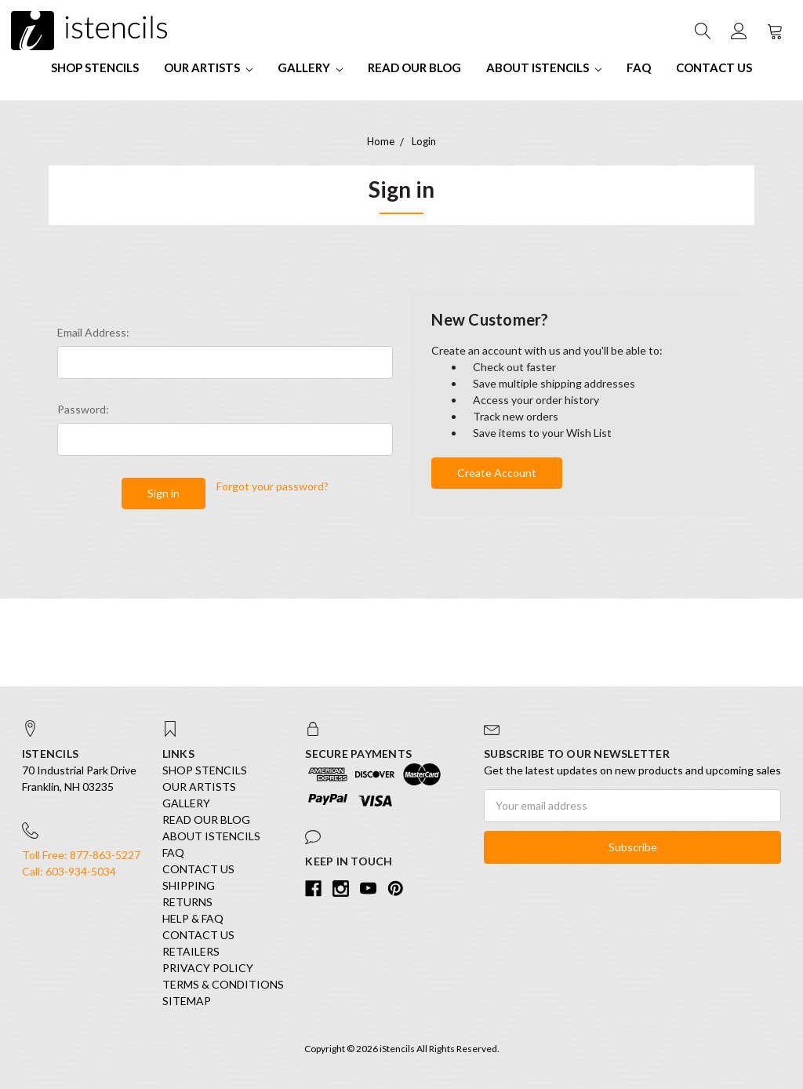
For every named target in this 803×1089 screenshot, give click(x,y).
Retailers (191, 951)
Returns (187, 902)
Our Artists (208, 67)
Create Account (496, 472)
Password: (83, 409)
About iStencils (543, 67)
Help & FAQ (192, 918)
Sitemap (186, 1000)
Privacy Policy (207, 967)
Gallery (310, 67)
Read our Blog (414, 67)
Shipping (188, 885)
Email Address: (93, 332)
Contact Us (714, 67)
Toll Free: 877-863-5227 (81, 854)
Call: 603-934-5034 (69, 871)
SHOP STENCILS (95, 67)
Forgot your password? (272, 486)
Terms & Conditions (223, 984)
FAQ (639, 67)
